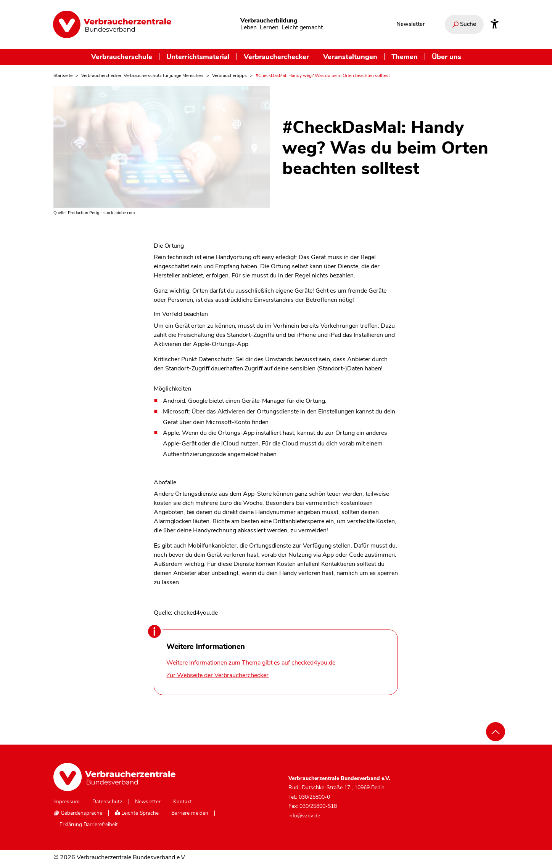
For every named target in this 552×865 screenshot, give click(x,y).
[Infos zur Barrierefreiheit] (494, 24)
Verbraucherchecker (276, 56)
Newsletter (410, 24)
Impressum (66, 801)
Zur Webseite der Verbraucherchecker (217, 675)
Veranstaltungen (350, 56)
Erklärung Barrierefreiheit (89, 824)
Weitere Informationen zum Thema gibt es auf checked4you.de (250, 662)
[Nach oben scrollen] (495, 731)
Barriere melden (189, 813)
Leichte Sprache (137, 813)
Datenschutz (107, 801)
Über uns (446, 56)
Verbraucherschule (121, 56)
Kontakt (182, 801)
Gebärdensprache (77, 813)
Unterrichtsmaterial (198, 56)
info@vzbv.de (304, 815)
